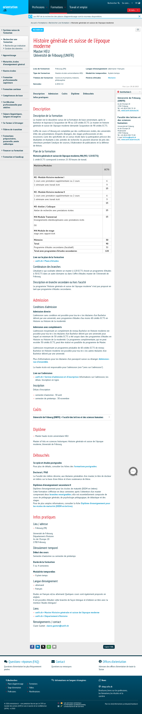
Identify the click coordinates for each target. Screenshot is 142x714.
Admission (53, 93)
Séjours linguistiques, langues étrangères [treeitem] (12, 115)
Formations (42, 23)
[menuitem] (39, 7)
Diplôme (75, 93)
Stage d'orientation (14, 687)
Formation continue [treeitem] (12, 89)
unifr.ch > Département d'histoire (51, 616)
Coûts (64, 93)
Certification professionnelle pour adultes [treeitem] (12, 105)
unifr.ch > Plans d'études (47, 261)
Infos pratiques (40, 97)
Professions (12, 691)
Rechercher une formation (59, 23)
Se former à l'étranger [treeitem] (13, 123)
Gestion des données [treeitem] (13, 48)
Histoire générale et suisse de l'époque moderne (92, 23)
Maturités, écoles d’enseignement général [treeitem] (14, 63)
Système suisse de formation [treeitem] (11, 31)
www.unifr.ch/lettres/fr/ (130, 139)
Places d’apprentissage (15, 684)
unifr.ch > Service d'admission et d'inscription (57, 377)
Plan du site (109, 704)
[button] (32, 647)
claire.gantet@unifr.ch (58, 625)
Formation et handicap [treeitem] (13, 156)
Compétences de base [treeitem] (13, 95)
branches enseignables (60, 494)
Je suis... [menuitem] (133, 10)
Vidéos (31, 687)
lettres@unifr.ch (129, 137)
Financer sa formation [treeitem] (13, 150)
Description (38, 93)
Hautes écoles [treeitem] (9, 70)
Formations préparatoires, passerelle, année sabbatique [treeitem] (11, 139)
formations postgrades (85, 466)
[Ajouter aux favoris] (138, 30)
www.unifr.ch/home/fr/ (130, 110)
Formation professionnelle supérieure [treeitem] (10, 80)
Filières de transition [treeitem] (12, 129)
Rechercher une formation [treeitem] (10, 40)
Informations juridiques (122, 704)
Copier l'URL (108, 647)
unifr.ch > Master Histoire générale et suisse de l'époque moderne (67, 612)
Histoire (111, 77)
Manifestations (34, 691)
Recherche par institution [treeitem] (15, 45)
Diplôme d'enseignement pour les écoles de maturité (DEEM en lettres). (71, 505)
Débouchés (88, 93)
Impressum (134, 704)
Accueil (34, 23)
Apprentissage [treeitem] (9, 55)
